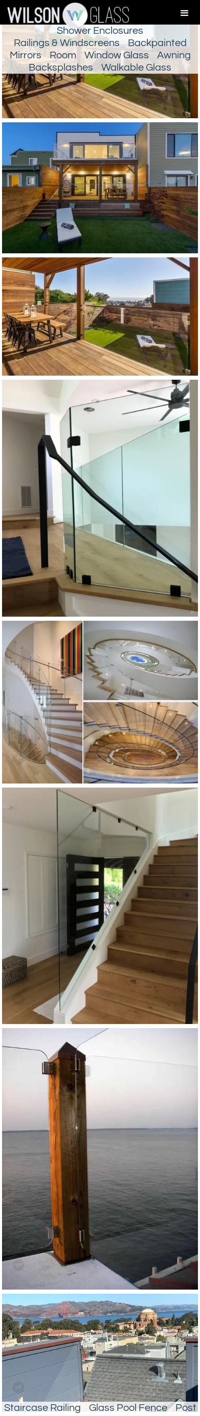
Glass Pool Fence (128, 1408)
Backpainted (157, 43)
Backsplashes (61, 67)
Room (63, 55)
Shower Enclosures (100, 31)
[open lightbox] (100, 189)
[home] (64, 15)
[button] (184, 13)
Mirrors (25, 55)
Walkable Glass (136, 67)
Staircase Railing (42, 1408)
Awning (174, 55)
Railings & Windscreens (67, 43)
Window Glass (116, 55)
